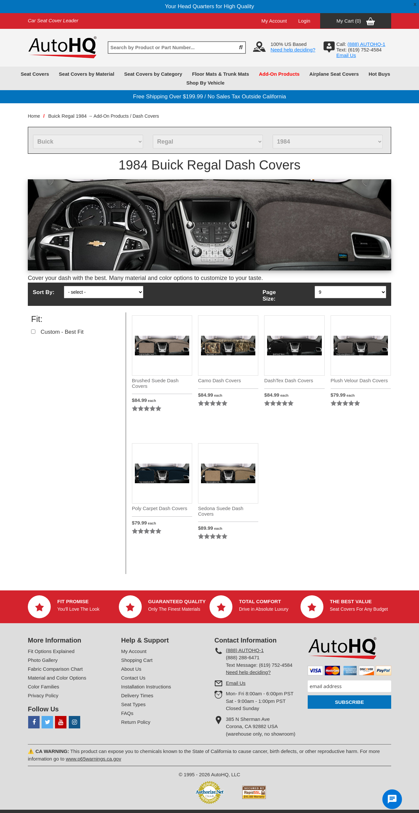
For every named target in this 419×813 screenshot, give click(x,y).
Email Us (346, 55)
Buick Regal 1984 (67, 116)
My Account (274, 21)
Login (304, 21)
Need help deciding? (293, 49)
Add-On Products (279, 74)
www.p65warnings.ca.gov (93, 759)
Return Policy (135, 722)
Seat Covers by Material (86, 74)
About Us (131, 669)
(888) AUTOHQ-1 (245, 650)
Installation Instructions (146, 686)
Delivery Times (137, 695)
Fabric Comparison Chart (55, 669)
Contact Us (133, 678)
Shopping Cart (137, 660)
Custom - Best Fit (62, 332)
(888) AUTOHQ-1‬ (367, 44)
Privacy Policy (43, 695)
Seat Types (133, 704)
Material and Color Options (57, 678)
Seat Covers (35, 74)
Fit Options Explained (51, 651)
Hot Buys (379, 74)
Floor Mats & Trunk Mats (220, 74)
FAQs (127, 713)
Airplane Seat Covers (334, 74)
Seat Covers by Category (153, 74)
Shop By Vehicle (205, 83)
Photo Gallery (43, 660)
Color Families (43, 686)
